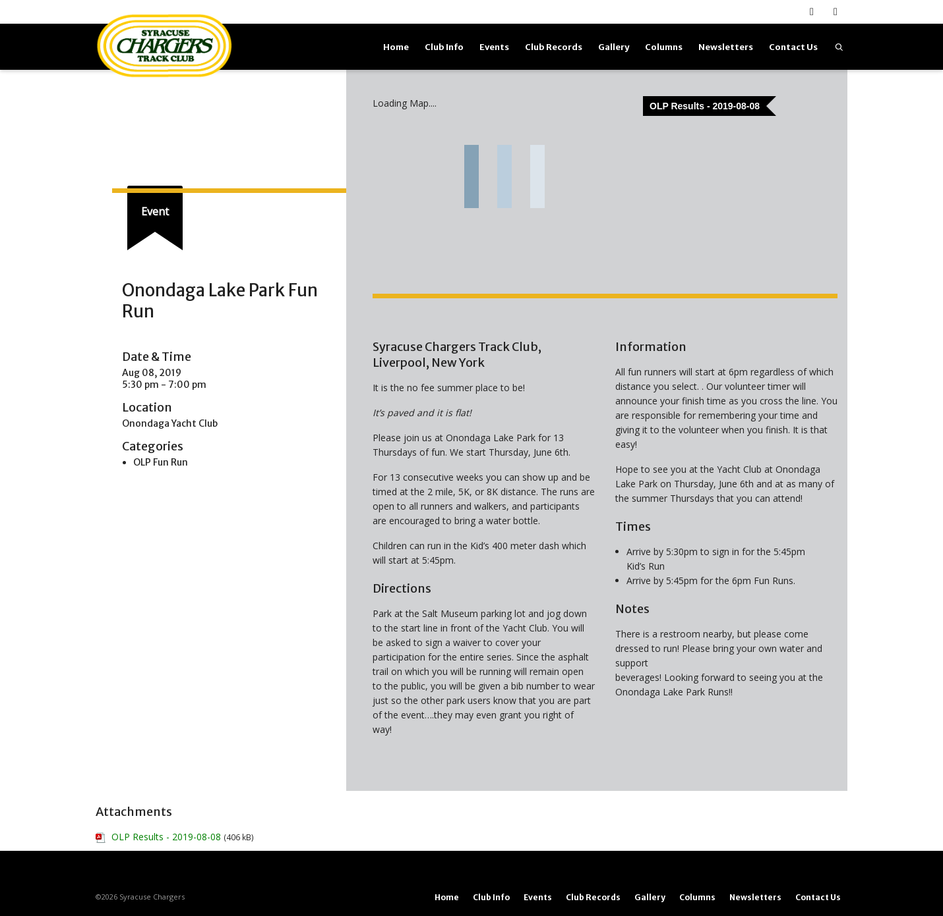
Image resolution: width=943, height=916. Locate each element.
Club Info (444, 47)
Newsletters (725, 47)
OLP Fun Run (160, 462)
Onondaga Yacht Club (170, 423)
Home (396, 47)
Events (494, 47)
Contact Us (793, 47)
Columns (664, 47)
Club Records (553, 47)
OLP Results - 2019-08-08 (166, 836)
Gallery (613, 47)
